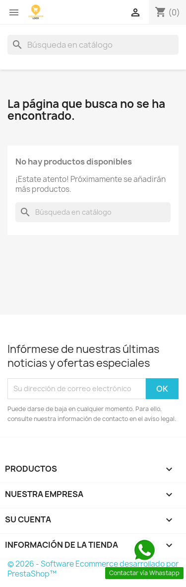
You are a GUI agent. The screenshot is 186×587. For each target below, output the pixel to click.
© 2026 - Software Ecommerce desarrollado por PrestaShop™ (93, 569)
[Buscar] (93, 45)
